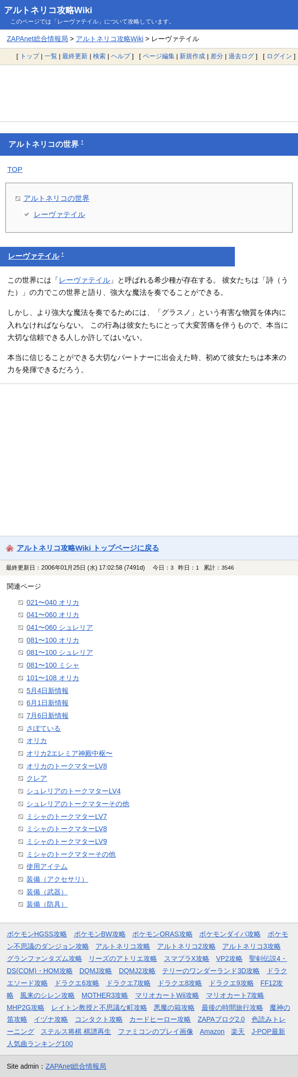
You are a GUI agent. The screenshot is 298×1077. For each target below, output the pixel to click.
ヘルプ (120, 56)
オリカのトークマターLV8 (66, 766)
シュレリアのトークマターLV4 (73, 791)
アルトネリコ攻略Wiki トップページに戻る (88, 548)
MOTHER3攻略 (105, 995)
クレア (36, 778)
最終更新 (75, 56)
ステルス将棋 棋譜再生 (76, 1031)
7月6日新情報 (47, 715)
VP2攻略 (229, 958)
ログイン (279, 56)
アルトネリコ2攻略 (186, 946)
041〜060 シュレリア (59, 627)
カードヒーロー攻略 (160, 1019)
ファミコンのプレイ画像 (155, 1031)
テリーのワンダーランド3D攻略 (211, 971)
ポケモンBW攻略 (100, 934)
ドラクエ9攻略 (231, 983)
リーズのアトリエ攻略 (123, 958)
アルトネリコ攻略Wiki (48, 10)
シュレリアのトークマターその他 (77, 804)
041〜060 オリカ (52, 615)
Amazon (212, 1031)
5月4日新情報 (47, 690)
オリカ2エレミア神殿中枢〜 (69, 753)
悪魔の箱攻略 (174, 1007)
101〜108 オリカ (52, 678)
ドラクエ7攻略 (128, 983)
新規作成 (192, 56)
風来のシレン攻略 (47, 995)
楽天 (238, 1031)
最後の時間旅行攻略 (232, 1007)
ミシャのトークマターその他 (70, 854)
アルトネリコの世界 (56, 198)
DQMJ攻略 (95, 971)
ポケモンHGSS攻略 (37, 934)
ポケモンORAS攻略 (162, 934)
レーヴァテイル (59, 214)
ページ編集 (159, 56)
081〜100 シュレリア (59, 652)
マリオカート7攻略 (235, 995)
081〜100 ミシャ (52, 665)
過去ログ (241, 56)
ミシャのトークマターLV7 (66, 816)
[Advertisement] (149, 93)
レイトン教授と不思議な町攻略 (99, 1007)
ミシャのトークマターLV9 (66, 841)
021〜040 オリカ (52, 602)
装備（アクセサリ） (57, 879)
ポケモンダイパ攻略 (230, 934)
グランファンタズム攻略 (44, 958)
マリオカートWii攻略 (167, 995)
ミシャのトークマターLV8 (66, 829)
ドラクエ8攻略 (180, 983)
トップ (29, 56)
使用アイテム (47, 866)
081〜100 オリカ (52, 640)
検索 (99, 56)
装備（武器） (47, 892)
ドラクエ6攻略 (76, 983)
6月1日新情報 (47, 703)
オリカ (36, 740)
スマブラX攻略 (186, 958)
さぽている (43, 728)
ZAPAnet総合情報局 (37, 39)
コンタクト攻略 (99, 1019)
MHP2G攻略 (26, 1007)
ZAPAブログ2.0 (221, 1019)
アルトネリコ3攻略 (251, 946)
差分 (216, 56)
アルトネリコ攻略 (122, 946)
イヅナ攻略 (51, 1019)
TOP (15, 169)
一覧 (51, 56)
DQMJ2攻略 (137, 971)
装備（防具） (47, 904)
